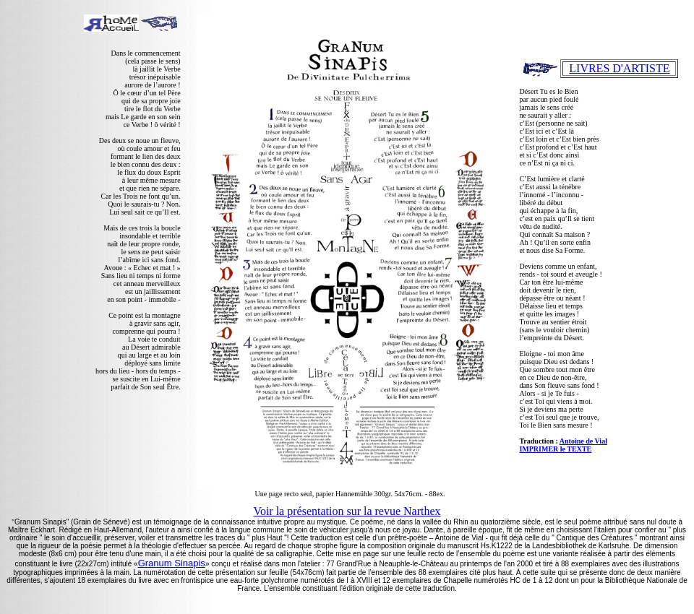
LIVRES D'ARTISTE (619, 68)
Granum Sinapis (171, 563)
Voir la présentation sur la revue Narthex (346, 511)
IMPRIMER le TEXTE (555, 449)
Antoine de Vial (583, 441)
